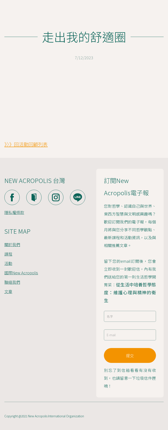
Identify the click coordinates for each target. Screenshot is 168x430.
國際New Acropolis (21, 272)
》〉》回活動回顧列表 (26, 144)
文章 (8, 291)
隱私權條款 (14, 212)
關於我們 (12, 244)
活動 (8, 263)
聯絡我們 (12, 282)
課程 (8, 254)
